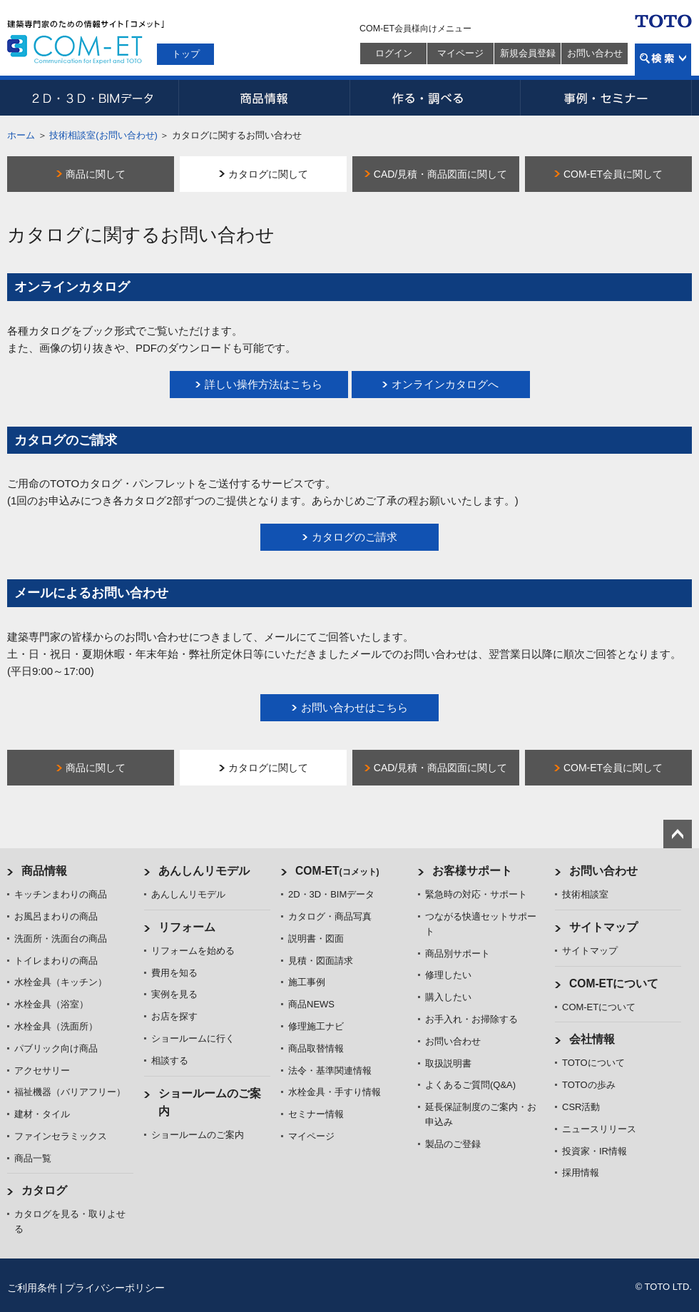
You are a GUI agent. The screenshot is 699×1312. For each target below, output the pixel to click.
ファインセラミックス (60, 1136)
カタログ (44, 1190)
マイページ (460, 53)
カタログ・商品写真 (330, 916)
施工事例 (306, 982)
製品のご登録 (453, 1144)
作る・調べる (435, 98)
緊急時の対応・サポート (476, 894)
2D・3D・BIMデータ (92, 98)
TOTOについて (593, 1062)
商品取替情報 (316, 1048)
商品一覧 (32, 1158)
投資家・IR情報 (594, 1151)
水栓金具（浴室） (51, 1004)
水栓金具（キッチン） (60, 982)
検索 (663, 60)
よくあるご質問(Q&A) (470, 1084)
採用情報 (580, 1172)
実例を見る (174, 994)
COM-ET (337, 871)
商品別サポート (457, 953)
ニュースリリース (599, 1129)
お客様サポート (472, 871)
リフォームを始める (193, 950)
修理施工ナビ (316, 1026)
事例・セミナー (606, 98)
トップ (186, 54)
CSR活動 (581, 1107)
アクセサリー (42, 1070)
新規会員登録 (528, 53)
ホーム (21, 135)
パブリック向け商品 (56, 1048)
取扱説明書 (448, 1063)
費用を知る (174, 972)
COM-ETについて (614, 983)
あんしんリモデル (204, 871)
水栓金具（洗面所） (56, 1026)
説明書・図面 (316, 938)
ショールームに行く (193, 1038)
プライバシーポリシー (115, 1287)
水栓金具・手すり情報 (334, 1092)
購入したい (448, 997)
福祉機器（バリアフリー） (70, 1092)
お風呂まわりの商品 (56, 916)
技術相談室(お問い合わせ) (103, 135)
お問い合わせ (595, 53)
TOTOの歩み (589, 1084)
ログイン (393, 53)
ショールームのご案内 (197, 1134)
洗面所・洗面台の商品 (60, 938)
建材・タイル (42, 1114)
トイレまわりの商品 (56, 960)
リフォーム (186, 927)
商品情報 (264, 98)
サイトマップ (603, 927)
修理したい (448, 975)
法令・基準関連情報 (330, 1070)
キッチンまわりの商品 (60, 894)
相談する (169, 1060)
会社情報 (592, 1039)
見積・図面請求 (320, 960)
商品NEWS (311, 1004)
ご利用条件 (32, 1287)
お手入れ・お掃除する (471, 1019)
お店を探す (174, 1016)
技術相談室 (585, 894)
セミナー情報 (316, 1114)
